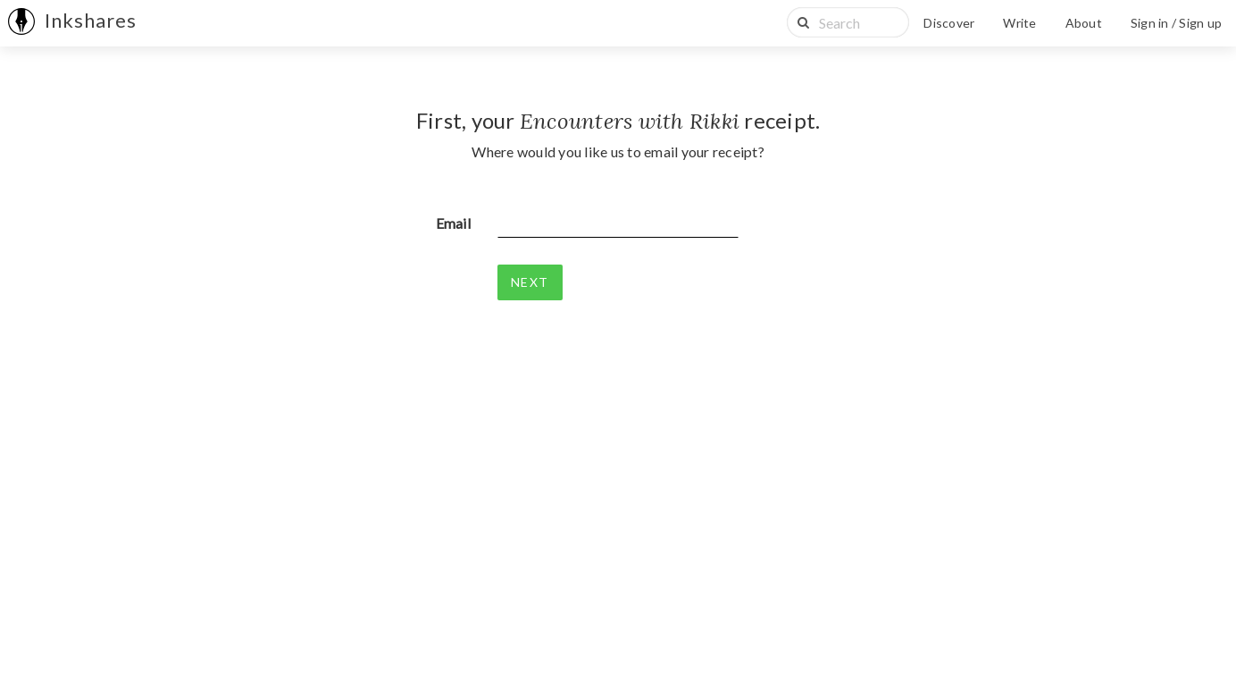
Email (453, 223)
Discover (948, 22)
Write (1019, 22)
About (1083, 22)
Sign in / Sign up (1176, 22)
